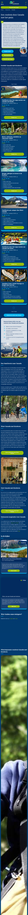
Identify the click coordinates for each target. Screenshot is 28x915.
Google (16, 618)
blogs (19, 531)
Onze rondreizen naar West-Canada (12, 453)
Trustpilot (11, 618)
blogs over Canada (15, 522)
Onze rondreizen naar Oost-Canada (12, 511)
